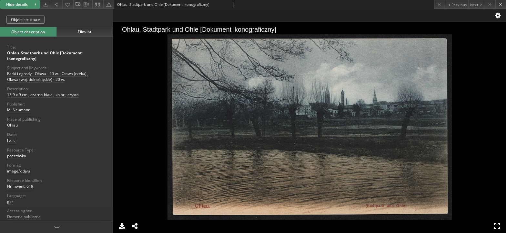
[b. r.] (11, 140)
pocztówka (16, 156)
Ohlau (12, 125)
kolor (60, 94)
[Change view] (77, 4)
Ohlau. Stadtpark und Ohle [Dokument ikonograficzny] (44, 55)
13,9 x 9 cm (17, 94)
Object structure (25, 19)
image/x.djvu (18, 171)
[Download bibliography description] (86, 4)
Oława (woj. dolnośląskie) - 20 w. (36, 79)
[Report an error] (108, 4)
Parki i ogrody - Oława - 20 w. (33, 73)
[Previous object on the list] (456, 4)
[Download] (45, 4)
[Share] (56, 4)
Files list (84, 31)
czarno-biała (41, 94)
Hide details (22, 4)
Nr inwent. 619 (20, 186)
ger (10, 201)
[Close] (500, 4)
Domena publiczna (24, 216)
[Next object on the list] (476, 4)
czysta (73, 94)
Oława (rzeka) (74, 73)
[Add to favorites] (67, 4)
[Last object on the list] (490, 4)
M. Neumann (18, 110)
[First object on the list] (439, 4)
